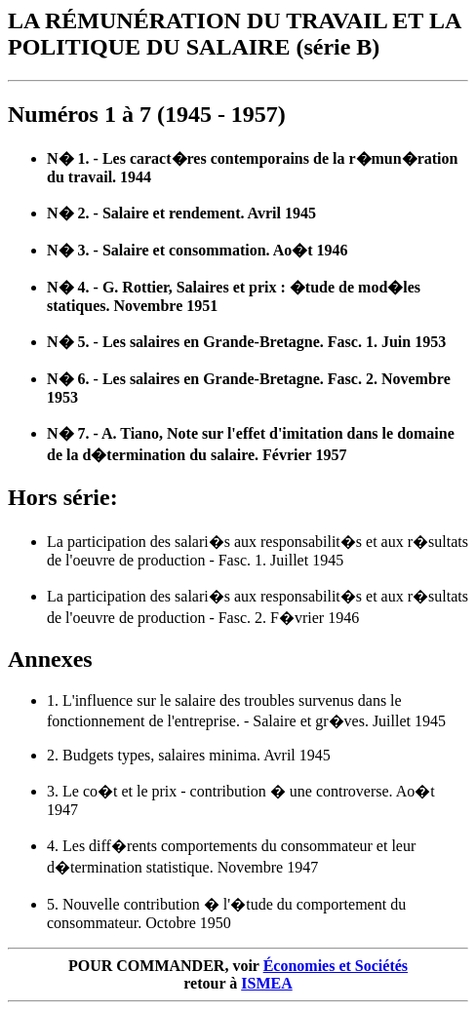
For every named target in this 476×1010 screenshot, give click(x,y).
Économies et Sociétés (335, 965)
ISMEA (266, 983)
